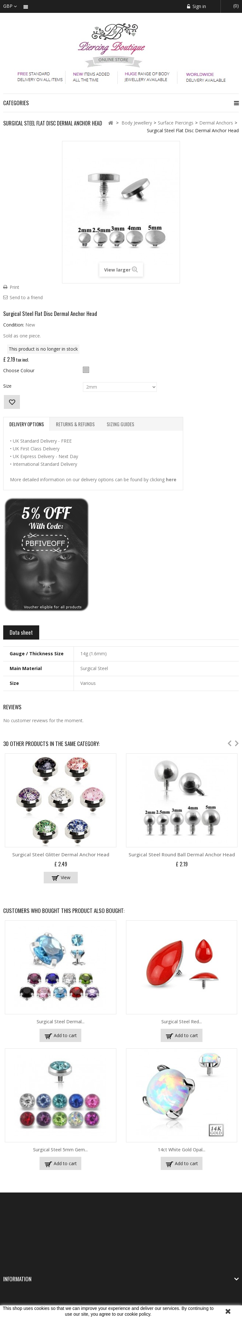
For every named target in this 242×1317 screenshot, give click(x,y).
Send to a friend (26, 297)
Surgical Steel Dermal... (61, 1021)
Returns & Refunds (75, 424)
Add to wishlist (12, 402)
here (171, 479)
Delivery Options (26, 424)
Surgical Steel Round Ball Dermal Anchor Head (182, 854)
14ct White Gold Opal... (181, 1150)
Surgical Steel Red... (181, 1021)
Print (14, 287)
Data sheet (21, 632)
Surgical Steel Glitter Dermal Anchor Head (60, 854)
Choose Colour (19, 370)
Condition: (13, 325)
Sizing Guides (120, 424)
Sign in (198, 6)
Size (8, 386)
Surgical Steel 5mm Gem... (60, 1150)
